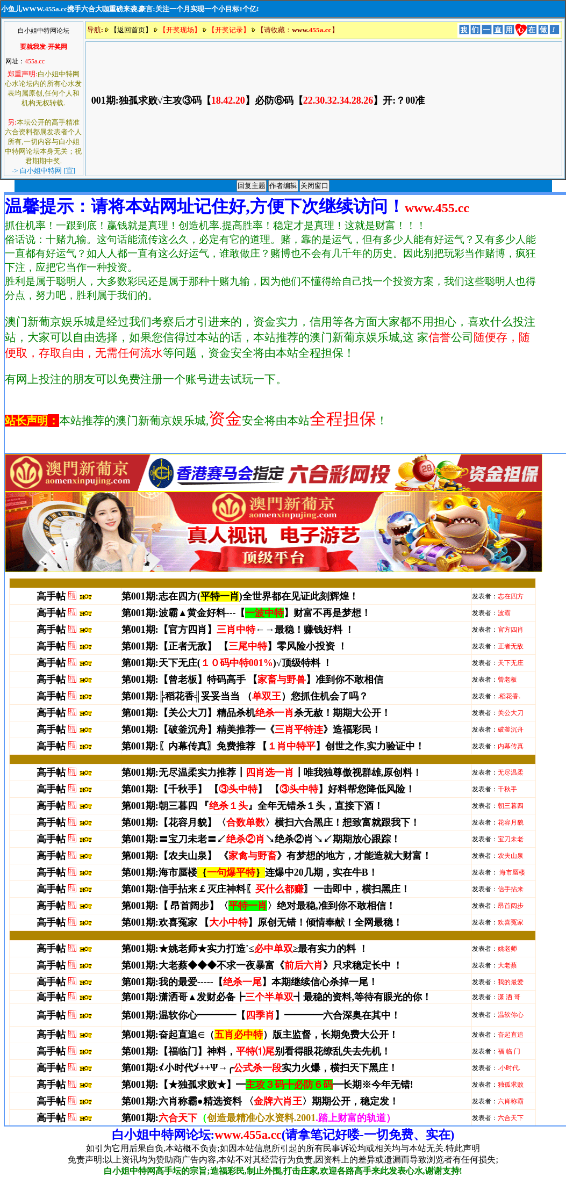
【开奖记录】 (229, 30)
